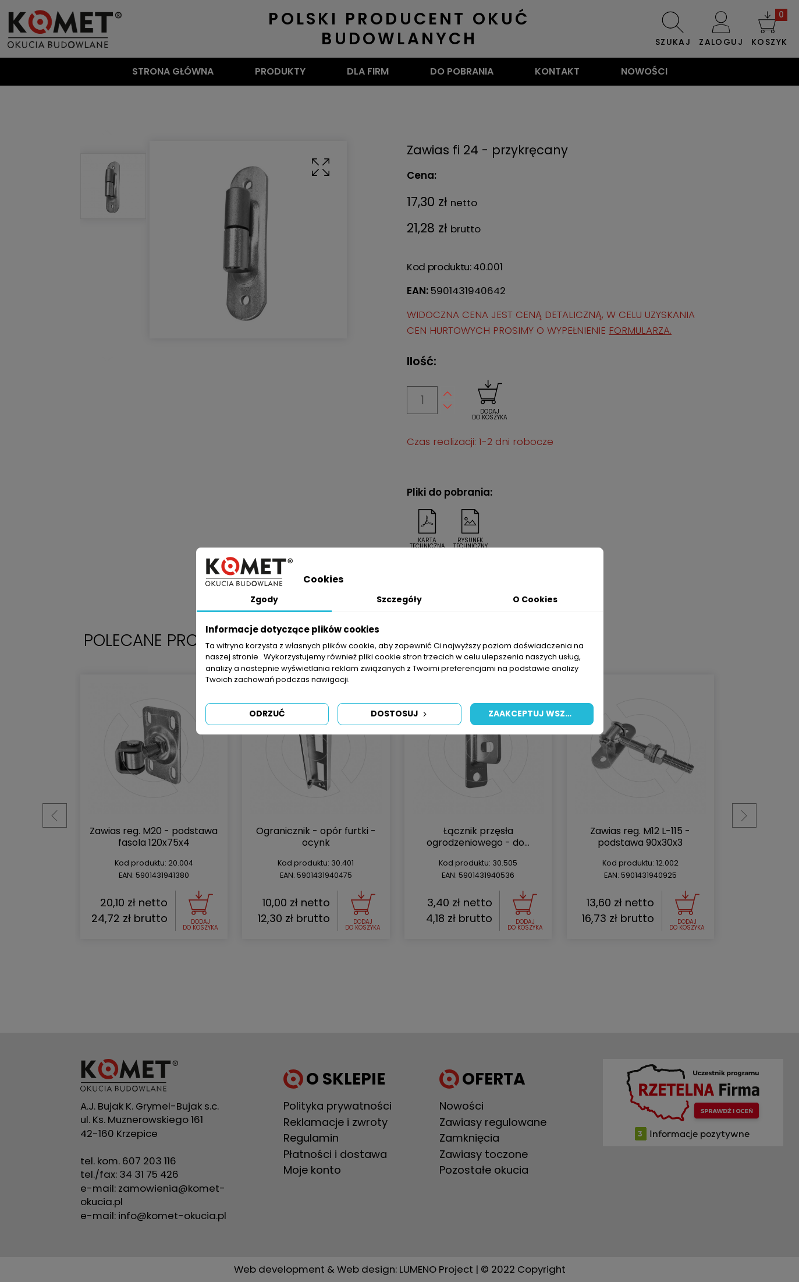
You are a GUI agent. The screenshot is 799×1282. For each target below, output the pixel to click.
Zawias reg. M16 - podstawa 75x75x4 (317, 836)
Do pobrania (461, 71)
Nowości (644, 71)
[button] (769, 29)
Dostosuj (400, 713)
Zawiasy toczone (483, 1154)
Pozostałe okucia (483, 1170)
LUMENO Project (436, 1269)
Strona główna (173, 71)
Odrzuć (267, 713)
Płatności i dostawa (335, 1154)
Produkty (280, 71)
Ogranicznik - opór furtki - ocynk (642, 836)
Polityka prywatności (337, 1106)
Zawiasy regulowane (492, 1122)
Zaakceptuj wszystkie (541, 713)
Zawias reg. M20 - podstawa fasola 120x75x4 (480, 836)
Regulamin (311, 1138)
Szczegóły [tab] (399, 599)
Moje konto (312, 1170)
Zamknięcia (469, 1138)
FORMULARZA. (640, 330)
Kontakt (557, 71)
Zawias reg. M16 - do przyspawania (155, 836)
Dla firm (368, 71)
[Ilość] (422, 400)
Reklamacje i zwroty (335, 1122)
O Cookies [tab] (535, 599)
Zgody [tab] (264, 599)
